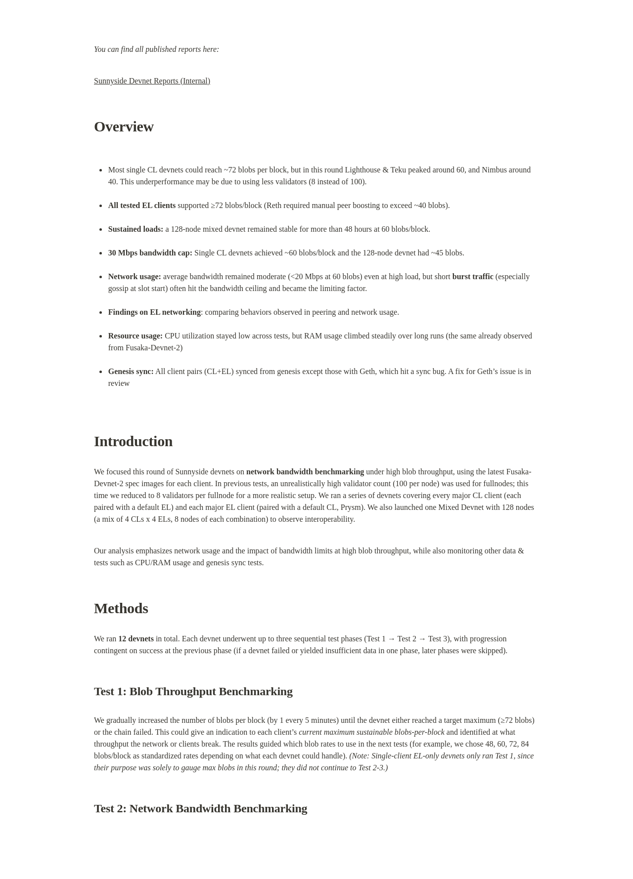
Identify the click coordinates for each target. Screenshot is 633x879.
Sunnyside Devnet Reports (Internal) (152, 81)
